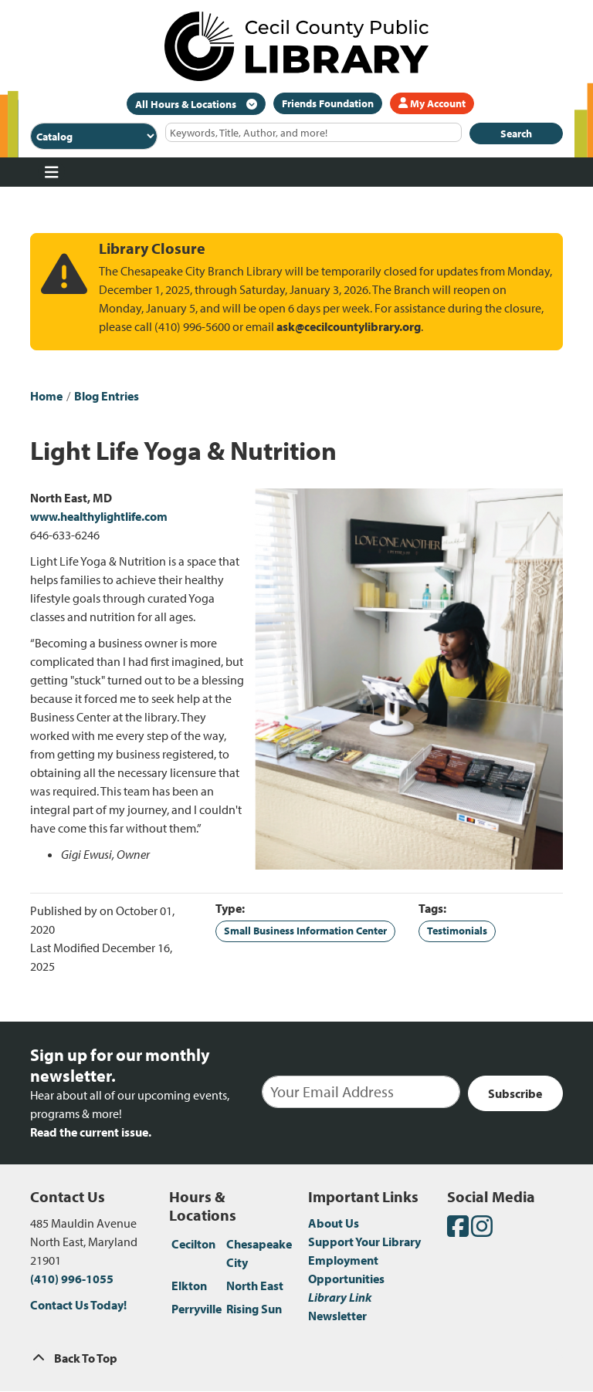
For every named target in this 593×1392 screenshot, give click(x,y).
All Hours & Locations (187, 104)
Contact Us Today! (78, 1305)
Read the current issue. (90, 1132)
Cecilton (193, 1244)
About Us (333, 1223)
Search (516, 133)
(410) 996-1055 (72, 1278)
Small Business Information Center (305, 931)
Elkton (189, 1285)
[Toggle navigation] (51, 172)
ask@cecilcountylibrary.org (348, 326)
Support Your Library (364, 1241)
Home (46, 396)
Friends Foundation (328, 103)
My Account (432, 103)
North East (254, 1285)
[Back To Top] (296, 1358)
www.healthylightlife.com (99, 516)
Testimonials (457, 931)
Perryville (196, 1308)
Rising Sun (254, 1308)
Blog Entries (106, 396)
